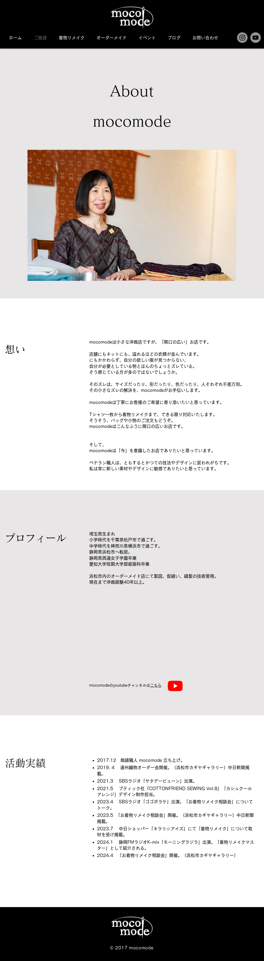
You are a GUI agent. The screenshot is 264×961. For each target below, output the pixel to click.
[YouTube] (255, 37)
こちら (155, 685)
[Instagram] (242, 37)
